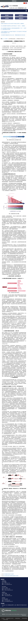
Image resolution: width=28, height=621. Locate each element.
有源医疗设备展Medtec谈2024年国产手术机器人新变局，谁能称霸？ (12, 23)
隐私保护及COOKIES (10, 618)
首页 (2, 38)
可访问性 (3, 618)
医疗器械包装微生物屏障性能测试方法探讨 (11, 575)
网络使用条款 (17, 618)
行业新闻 (5, 38)
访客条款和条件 (24, 618)
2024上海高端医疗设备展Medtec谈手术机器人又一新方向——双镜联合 (13, 25)
